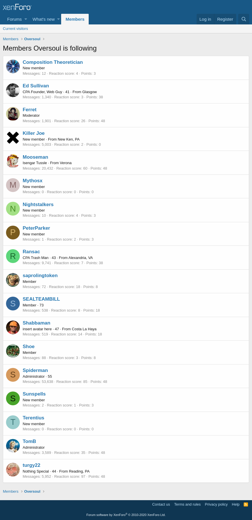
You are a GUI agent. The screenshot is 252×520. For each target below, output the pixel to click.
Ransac (31, 251)
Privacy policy (216, 504)
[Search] (243, 19)
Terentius (33, 418)
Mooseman (35, 157)
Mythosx (32, 180)
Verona (65, 163)
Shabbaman (36, 323)
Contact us (161, 504)
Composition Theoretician (53, 62)
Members (74, 19)
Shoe (29, 346)
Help (236, 504)
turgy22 (31, 465)
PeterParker (36, 228)
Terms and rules (187, 504)
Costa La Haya (84, 329)
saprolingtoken (40, 275)
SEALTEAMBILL (41, 299)
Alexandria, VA (80, 258)
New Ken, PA (69, 139)
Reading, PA (79, 471)
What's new (44, 19)
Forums (14, 19)
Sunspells (34, 394)
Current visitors (15, 28)
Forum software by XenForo (126, 515)
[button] (25, 19)
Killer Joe (34, 133)
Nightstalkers (38, 204)
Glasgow (89, 92)
